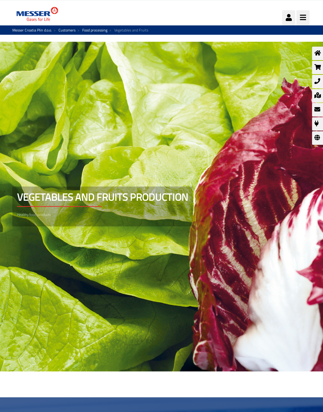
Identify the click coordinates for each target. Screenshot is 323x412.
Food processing (94, 30)
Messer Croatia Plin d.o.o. (32, 30)
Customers (67, 30)
